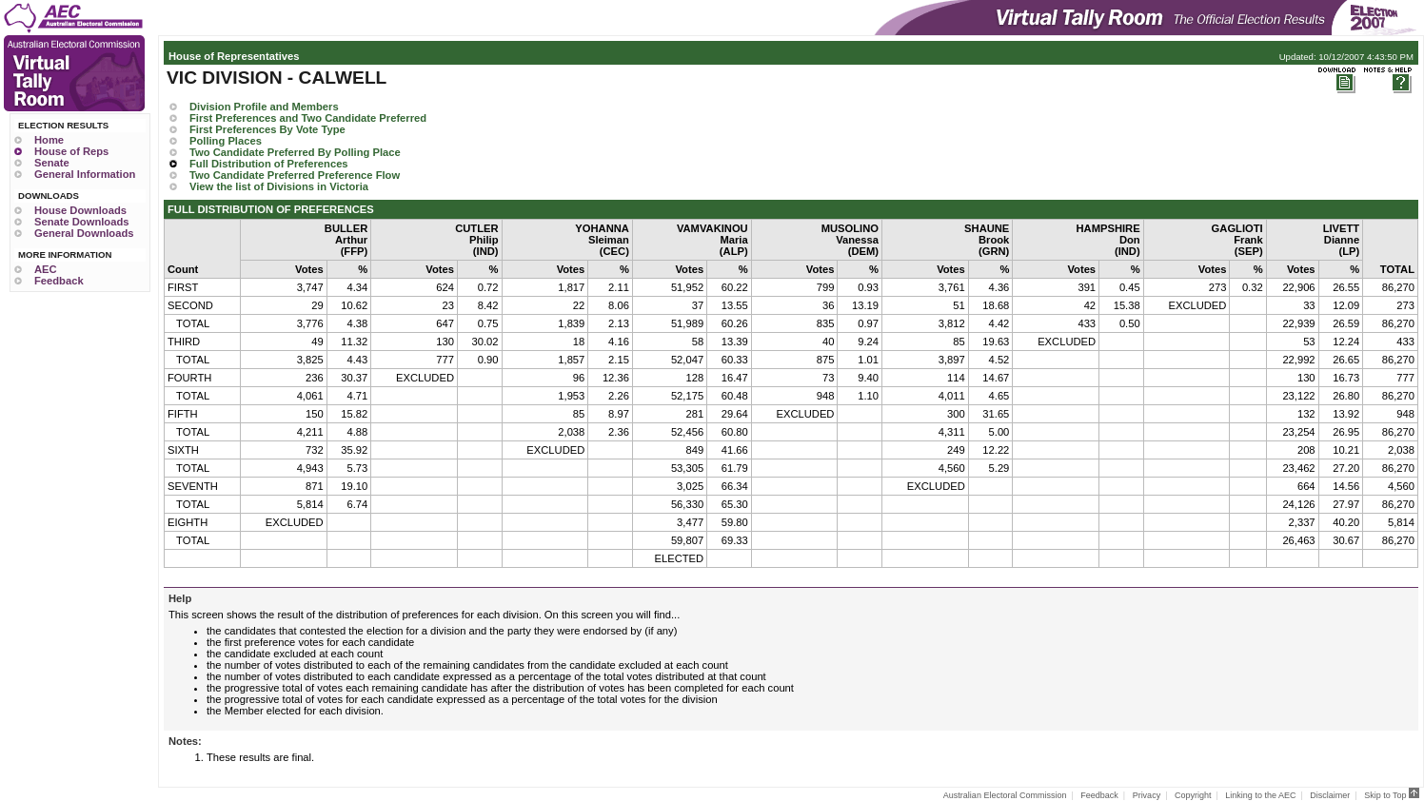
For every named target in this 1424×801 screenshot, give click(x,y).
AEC (45, 269)
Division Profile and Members (264, 106)
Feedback (59, 280)
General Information (84, 174)
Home (49, 140)
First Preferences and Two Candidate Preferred (307, 118)
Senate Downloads (81, 221)
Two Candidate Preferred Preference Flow (294, 175)
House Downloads (80, 210)
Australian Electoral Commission (1005, 795)
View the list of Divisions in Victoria (278, 186)
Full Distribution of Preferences (268, 163)
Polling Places (225, 141)
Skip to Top (1391, 795)
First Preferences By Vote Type (267, 129)
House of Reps (71, 151)
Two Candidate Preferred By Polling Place (295, 152)
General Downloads (83, 233)
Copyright (1193, 795)
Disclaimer (1330, 795)
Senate (51, 162)
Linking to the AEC (1260, 795)
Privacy (1147, 795)
